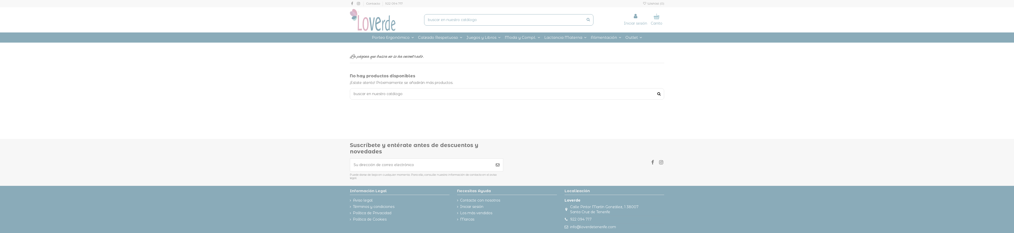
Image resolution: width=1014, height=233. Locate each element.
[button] (522, 37)
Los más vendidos (476, 213)
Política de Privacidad (372, 213)
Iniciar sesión (471, 206)
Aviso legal (363, 200)
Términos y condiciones (373, 206)
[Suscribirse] (497, 165)
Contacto (373, 3)
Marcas (467, 219)
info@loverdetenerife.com (593, 227)
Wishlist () (653, 3)
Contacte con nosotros (480, 200)
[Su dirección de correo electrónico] (421, 165)
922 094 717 (394, 3)
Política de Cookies (370, 219)
